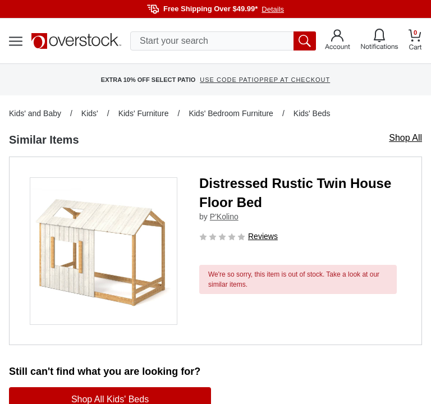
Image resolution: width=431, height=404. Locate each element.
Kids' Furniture (143, 113)
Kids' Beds (312, 113)
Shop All (405, 138)
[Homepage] (76, 41)
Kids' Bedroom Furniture (231, 113)
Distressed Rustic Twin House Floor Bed (295, 193)
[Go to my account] (337, 41)
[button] (103, 251)
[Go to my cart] (415, 41)
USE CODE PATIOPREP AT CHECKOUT (265, 79)
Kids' (89, 113)
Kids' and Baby (35, 113)
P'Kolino (224, 216)
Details (273, 9)
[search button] (305, 40)
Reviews (263, 236)
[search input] (223, 40)
